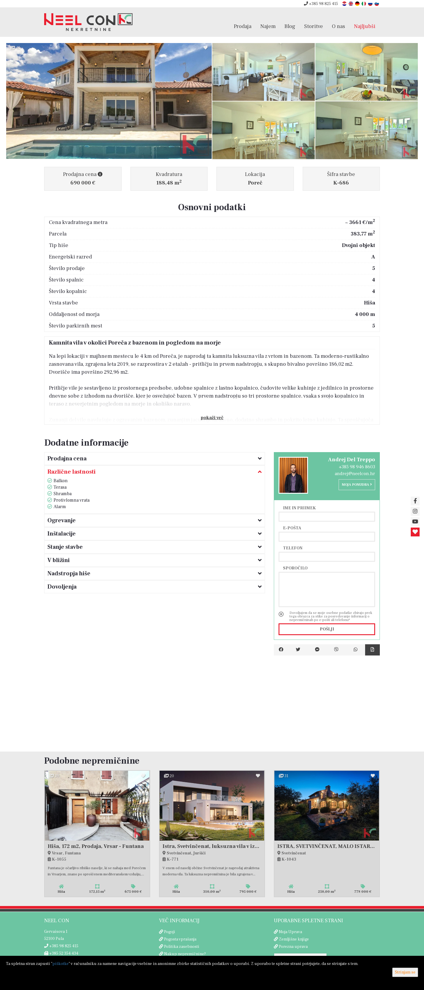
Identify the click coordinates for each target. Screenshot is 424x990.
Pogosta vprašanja (180, 939)
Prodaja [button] (242, 26)
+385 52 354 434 (61, 953)
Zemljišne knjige (294, 939)
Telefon (292, 548)
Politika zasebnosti (181, 946)
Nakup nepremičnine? (185, 954)
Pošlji (327, 629)
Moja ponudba (357, 484)
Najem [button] (268, 26)
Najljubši (364, 26)
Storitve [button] (313, 26)
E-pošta (292, 528)
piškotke (60, 963)
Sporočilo (295, 568)
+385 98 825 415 (321, 3)
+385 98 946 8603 (357, 467)
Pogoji (169, 932)
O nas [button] (338, 26)
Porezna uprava (293, 946)
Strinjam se (405, 972)
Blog (289, 26)
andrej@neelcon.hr (355, 474)
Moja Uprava (290, 932)
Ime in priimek (299, 507)
